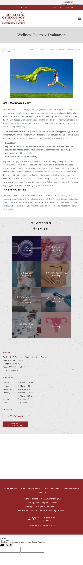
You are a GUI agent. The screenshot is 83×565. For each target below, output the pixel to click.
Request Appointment (15, 424)
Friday (21, 395)
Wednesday (21, 389)
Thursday (21, 392)
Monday (21, 382)
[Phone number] (15, 416)
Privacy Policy (34, 488)
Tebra (52, 525)
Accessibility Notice (70, 488)
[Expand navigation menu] (79, 18)
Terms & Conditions (51, 488)
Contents (32, 49)
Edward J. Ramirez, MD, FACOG (14, 49)
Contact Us (41, 492)
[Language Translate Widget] (72, 2)
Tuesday (21, 386)
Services (42, 49)
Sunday (21, 402)
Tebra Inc (21, 489)
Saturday (21, 399)
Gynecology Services (56, 49)
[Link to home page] (17, 18)
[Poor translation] (9, 545)
